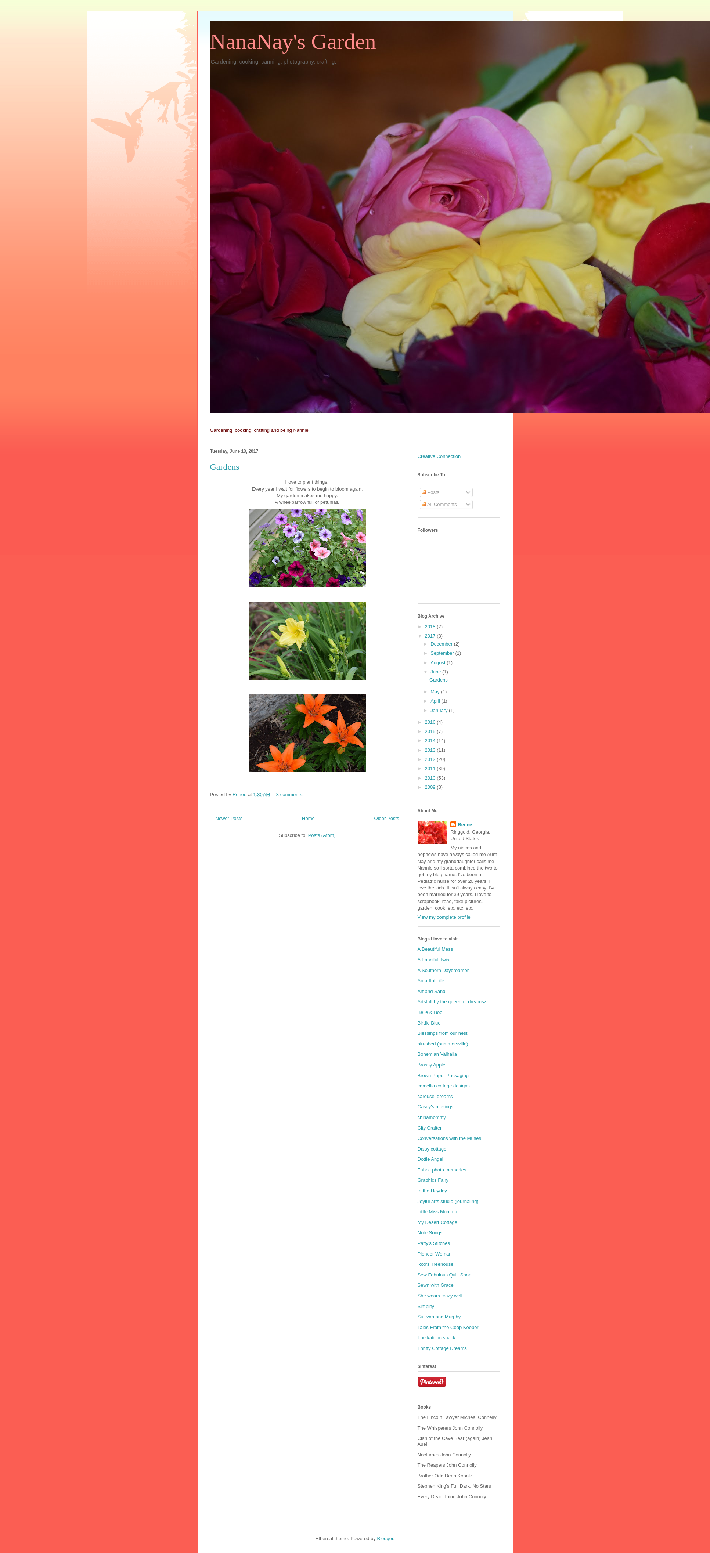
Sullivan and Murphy (439, 1316)
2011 (431, 768)
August (438, 662)
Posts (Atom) (322, 835)
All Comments (439, 504)
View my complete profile (444, 917)
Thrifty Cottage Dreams (442, 1348)
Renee (465, 824)
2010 (431, 778)
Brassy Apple (432, 1065)
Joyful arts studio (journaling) (448, 1201)
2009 (431, 787)
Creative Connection (439, 456)
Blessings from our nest (443, 1033)
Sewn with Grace (436, 1285)
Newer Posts (229, 818)
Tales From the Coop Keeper (448, 1327)
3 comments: (290, 794)
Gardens (224, 467)
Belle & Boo (430, 1012)
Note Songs (430, 1232)
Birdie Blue (429, 1023)
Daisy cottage (432, 1149)
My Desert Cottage (437, 1222)
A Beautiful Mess (435, 949)
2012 (431, 759)
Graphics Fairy (433, 1180)
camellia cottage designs (444, 1085)
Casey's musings (436, 1106)
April (436, 701)
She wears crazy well (440, 1296)
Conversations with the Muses (449, 1138)
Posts (430, 492)
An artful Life (431, 980)
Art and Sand (432, 991)
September (442, 653)
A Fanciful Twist (434, 960)
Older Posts (386, 818)
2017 (431, 636)
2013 (431, 750)
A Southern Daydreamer (443, 970)
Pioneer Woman (435, 1254)
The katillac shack (436, 1337)
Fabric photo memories (442, 1170)
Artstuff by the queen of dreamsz (452, 1001)
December (442, 644)
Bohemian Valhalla (437, 1054)
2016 (431, 722)
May (435, 691)
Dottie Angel (430, 1159)
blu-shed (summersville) (443, 1044)
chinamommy (432, 1117)
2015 (431, 731)
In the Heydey (432, 1190)
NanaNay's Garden (293, 41)
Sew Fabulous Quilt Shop (445, 1275)
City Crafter (430, 1128)
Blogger (385, 1538)
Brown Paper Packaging (443, 1075)
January (439, 710)
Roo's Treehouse (436, 1264)
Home (308, 818)
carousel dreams (435, 1096)
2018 (431, 626)
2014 (431, 740)
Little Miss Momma (437, 1211)
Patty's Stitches (434, 1243)
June (436, 672)
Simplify (426, 1306)
